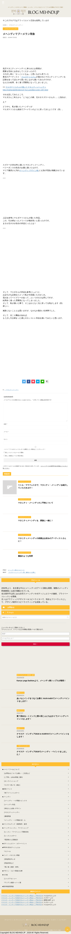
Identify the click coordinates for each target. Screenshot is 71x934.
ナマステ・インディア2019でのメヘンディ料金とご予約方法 (21, 895)
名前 (5, 424)
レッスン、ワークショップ (41, 919)
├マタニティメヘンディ (11, 390)
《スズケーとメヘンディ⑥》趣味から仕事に (22, 572)
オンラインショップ (19, 919)
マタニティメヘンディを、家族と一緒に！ (35, 520)
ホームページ (8, 919)
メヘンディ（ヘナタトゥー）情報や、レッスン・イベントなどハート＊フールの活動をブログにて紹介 (35, 930)
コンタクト (53, 919)
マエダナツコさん (28, 77)
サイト (6, 439)
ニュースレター (62, 919)
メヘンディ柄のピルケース (16, 570)
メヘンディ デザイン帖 (29, 170)
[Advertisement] (35, 52)
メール (6, 431)
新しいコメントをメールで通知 (14, 452)
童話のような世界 (25, 556)
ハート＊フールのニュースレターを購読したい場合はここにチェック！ (35, 448)
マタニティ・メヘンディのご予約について (35, 503)
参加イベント (29, 919)
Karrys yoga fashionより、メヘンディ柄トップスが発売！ (41, 681)
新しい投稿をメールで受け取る (14, 456)
